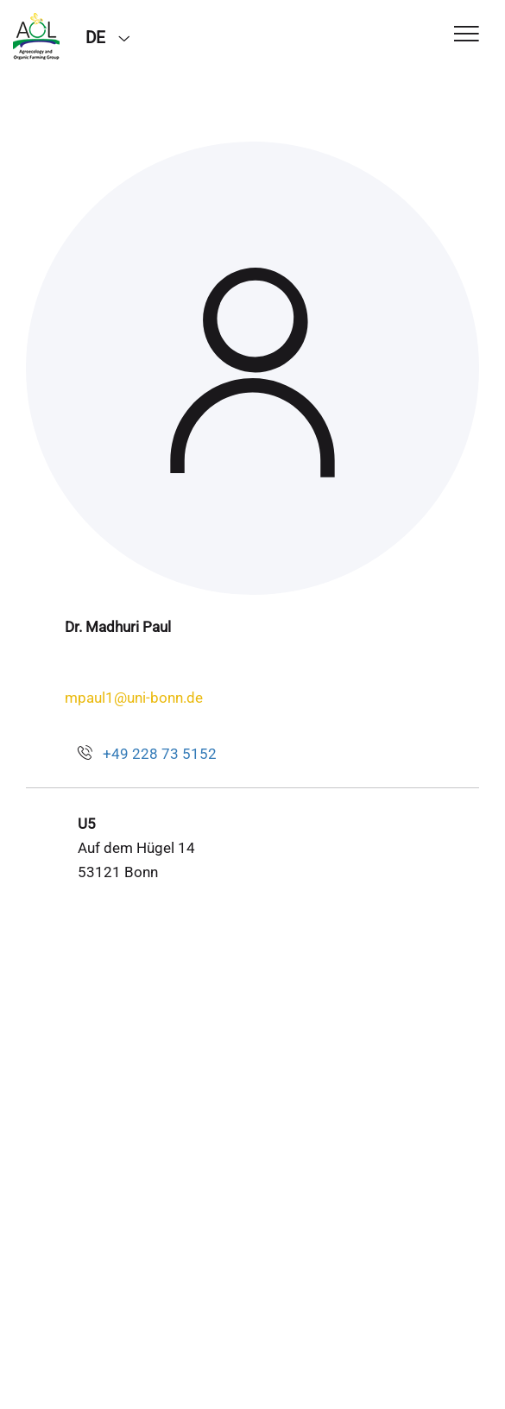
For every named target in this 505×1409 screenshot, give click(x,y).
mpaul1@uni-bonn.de (134, 697)
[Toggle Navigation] (466, 35)
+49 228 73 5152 (160, 753)
